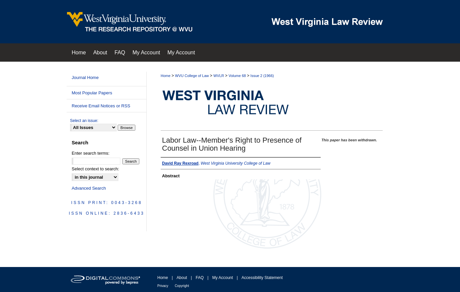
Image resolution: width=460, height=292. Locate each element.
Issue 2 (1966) (262, 76)
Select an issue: (84, 120)
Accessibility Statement (262, 277)
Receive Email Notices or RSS (101, 105)
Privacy (162, 286)
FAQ (200, 277)
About (182, 277)
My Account (222, 277)
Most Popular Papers (92, 92)
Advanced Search (89, 188)
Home (165, 76)
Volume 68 (237, 76)
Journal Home (85, 77)
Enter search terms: (90, 153)
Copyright (182, 286)
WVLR (218, 76)
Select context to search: (95, 168)
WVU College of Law (192, 76)
